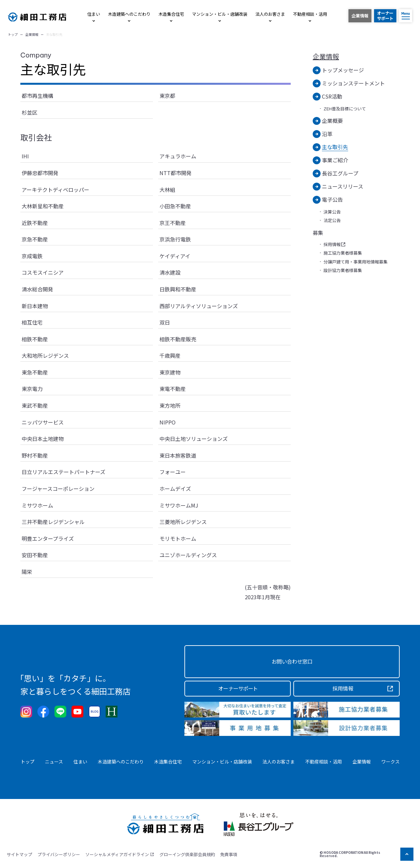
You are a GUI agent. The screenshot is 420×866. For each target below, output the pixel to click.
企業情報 (326, 56)
